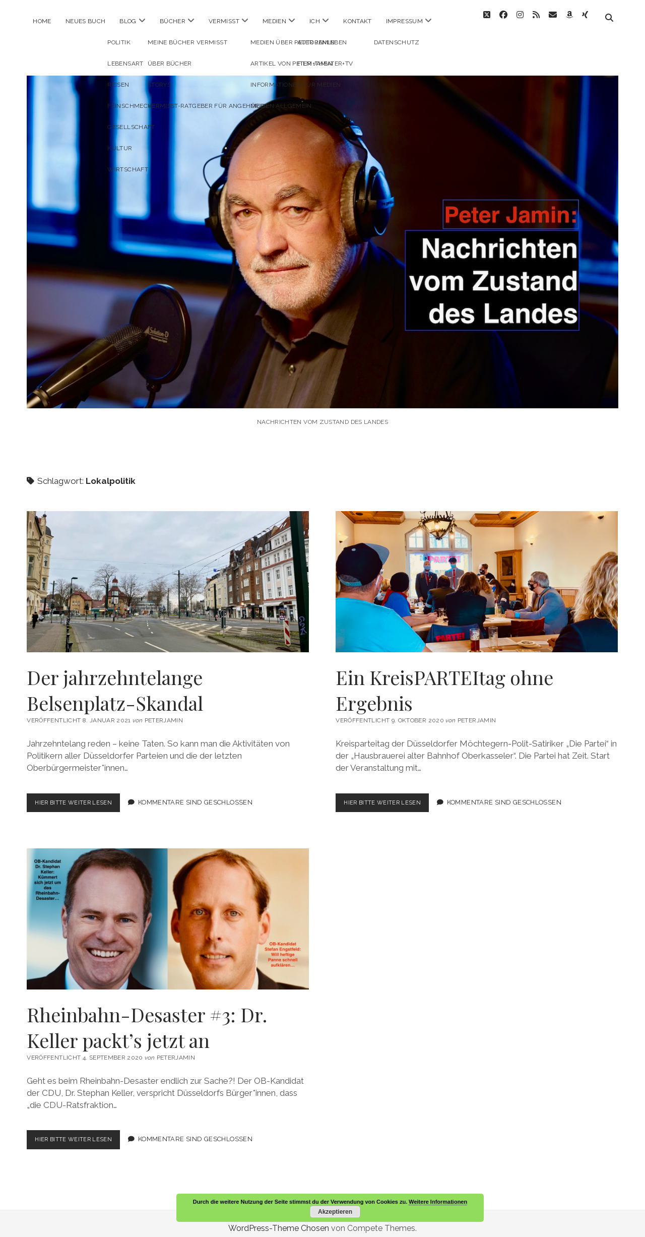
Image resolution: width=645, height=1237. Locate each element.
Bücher (172, 21)
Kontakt (357, 21)
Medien (274, 21)
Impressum (404, 21)
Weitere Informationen (438, 1202)
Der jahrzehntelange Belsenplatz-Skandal (168, 572)
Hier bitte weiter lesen (81, 795)
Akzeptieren (335, 1211)
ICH (314, 21)
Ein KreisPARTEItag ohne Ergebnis (477, 572)
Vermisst (224, 21)
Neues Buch (86, 21)
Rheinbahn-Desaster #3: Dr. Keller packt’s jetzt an (168, 909)
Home (42, 21)
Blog (127, 21)
